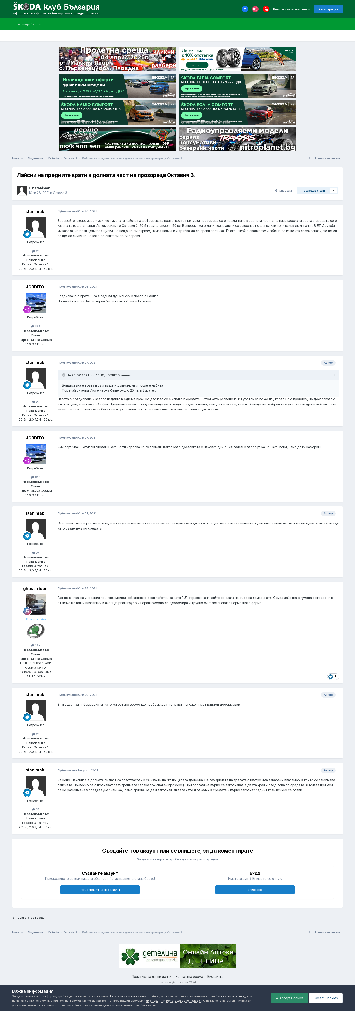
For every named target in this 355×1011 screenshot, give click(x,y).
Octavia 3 (60, 193)
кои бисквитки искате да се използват (172, 1000)
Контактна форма (189, 976)
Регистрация (328, 9)
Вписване (255, 889)
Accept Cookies (290, 998)
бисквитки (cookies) (230, 996)
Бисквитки (215, 976)
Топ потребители (28, 24)
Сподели (283, 190)
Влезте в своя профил (291, 9)
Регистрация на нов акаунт (100, 889)
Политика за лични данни (151, 976)
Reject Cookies (326, 998)
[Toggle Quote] (64, 375)
